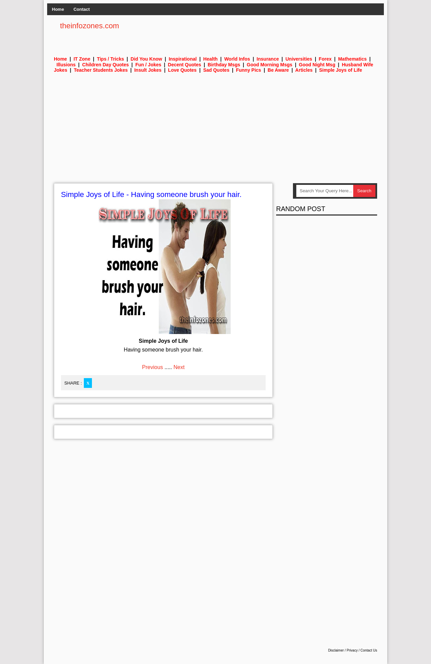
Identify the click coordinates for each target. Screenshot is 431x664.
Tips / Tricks (110, 59)
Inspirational (183, 59)
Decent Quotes (184, 64)
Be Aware (278, 70)
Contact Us (369, 650)
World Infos (237, 59)
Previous (152, 367)
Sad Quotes (216, 70)
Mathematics (352, 59)
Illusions (66, 64)
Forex (325, 59)
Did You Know (146, 59)
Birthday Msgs (224, 64)
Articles (303, 70)
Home (58, 9)
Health (210, 59)
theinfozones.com (89, 26)
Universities (299, 59)
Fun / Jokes (148, 64)
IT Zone (81, 59)
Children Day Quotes (105, 64)
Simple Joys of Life (340, 70)
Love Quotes (182, 70)
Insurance (268, 59)
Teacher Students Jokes (101, 70)
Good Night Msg (317, 64)
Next (179, 367)
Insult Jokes (148, 70)
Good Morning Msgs (269, 64)
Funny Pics (248, 70)
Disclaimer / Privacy (343, 650)
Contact (81, 9)
